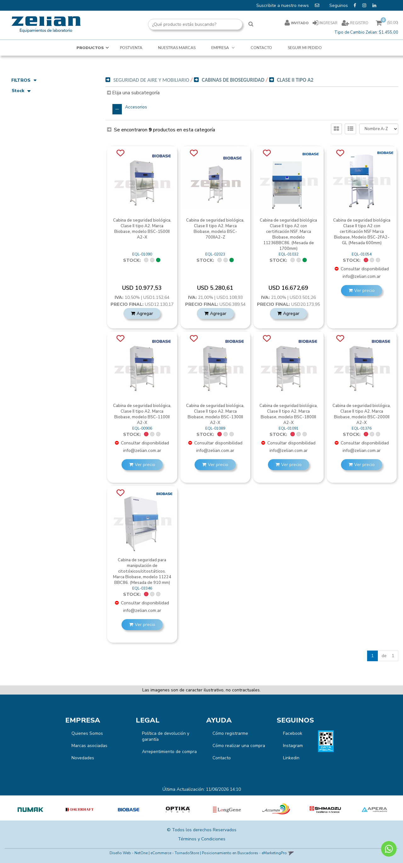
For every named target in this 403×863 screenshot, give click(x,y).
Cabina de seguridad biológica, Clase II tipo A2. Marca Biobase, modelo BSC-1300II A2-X (215, 414)
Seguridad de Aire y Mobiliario (49, 146)
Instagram (293, 746)
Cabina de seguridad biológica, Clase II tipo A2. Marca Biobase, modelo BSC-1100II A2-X (142, 414)
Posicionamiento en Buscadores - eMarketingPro (244, 852)
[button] (291, 852)
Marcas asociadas (89, 746)
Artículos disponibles (36, 101)
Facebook (292, 733)
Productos (90, 47)
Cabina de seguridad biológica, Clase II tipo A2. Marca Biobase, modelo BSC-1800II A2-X (288, 414)
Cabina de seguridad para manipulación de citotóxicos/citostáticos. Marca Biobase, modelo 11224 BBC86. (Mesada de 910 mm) (142, 571)
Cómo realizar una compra (239, 746)
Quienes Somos (87, 733)
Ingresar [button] (328, 23)
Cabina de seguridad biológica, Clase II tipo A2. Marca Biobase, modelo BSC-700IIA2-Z (215, 228)
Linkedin (291, 758)
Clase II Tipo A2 (295, 80)
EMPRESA (220, 47)
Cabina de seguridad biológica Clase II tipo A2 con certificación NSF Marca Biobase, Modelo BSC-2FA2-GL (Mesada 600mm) (361, 231)
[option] (30, 810)
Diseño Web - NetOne (129, 852)
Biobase (23, 178)
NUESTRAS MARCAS (177, 47)
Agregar (145, 313)
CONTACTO (261, 47)
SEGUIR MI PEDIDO (305, 47)
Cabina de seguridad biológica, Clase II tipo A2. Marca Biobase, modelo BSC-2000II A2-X (361, 414)
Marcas (23, 168)
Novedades (82, 758)
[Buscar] (251, 24)
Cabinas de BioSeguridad (37, 155)
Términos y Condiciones (201, 839)
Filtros (24, 80)
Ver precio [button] (364, 291)
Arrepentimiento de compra (169, 752)
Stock (21, 91)
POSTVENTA (131, 47)
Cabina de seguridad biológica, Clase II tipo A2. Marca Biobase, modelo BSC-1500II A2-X (142, 228)
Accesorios (136, 107)
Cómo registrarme (230, 733)
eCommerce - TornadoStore (174, 852)
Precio (22, 114)
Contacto (222, 758)
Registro (358, 23)
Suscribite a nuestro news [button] (288, 5)
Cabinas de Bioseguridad (233, 80)
